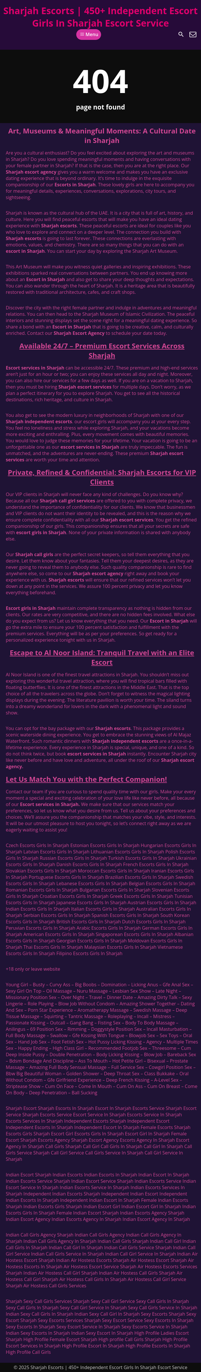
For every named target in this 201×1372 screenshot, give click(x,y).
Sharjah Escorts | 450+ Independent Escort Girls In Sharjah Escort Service (100, 16)
